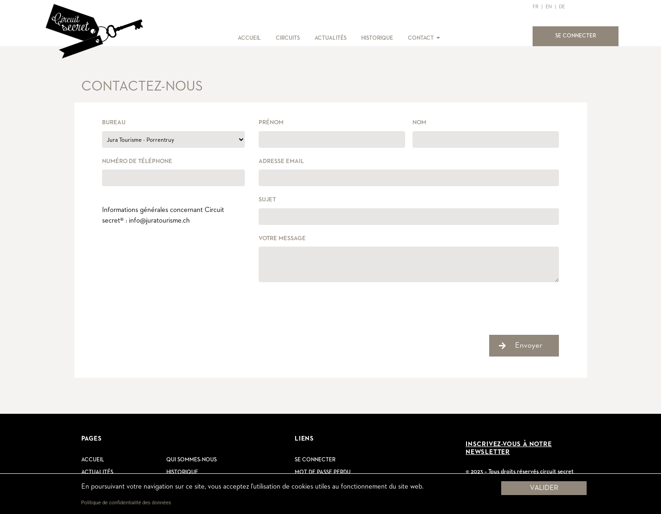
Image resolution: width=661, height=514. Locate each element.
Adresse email (281, 161)
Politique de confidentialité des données (126, 503)
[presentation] (329, 308)
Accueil (92, 460)
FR (536, 6)
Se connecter (315, 460)
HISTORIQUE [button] (377, 38)
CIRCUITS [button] (288, 38)
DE (562, 6)
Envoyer (528, 346)
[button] (437, 38)
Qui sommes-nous (191, 460)
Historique (182, 472)
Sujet (267, 200)
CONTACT (421, 38)
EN (549, 6)
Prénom (271, 123)
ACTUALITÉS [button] (330, 38)
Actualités (97, 472)
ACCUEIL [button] (249, 38)
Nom (419, 123)
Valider (544, 488)
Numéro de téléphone (137, 161)
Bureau (114, 123)
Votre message (282, 239)
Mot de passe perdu (323, 472)
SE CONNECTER (581, 35)
